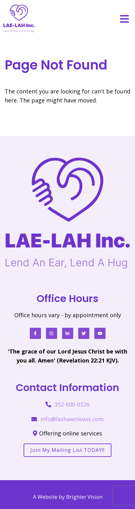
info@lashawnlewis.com (72, 419)
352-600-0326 (72, 404)
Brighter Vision (84, 496)
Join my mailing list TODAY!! (67, 450)
